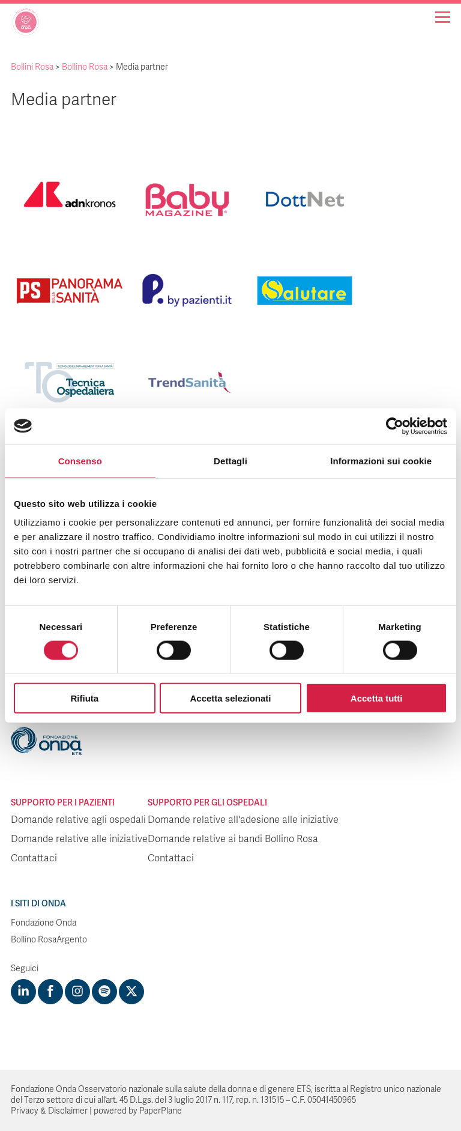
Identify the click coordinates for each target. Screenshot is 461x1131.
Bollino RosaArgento (49, 940)
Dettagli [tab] (230, 460)
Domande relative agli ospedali (78, 820)
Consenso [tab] (80, 460)
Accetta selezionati (230, 698)
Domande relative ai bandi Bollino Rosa (233, 839)
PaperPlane (160, 1111)
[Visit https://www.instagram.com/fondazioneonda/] (77, 992)
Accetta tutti (377, 698)
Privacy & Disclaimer (49, 1111)
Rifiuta (84, 698)
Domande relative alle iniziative (79, 839)
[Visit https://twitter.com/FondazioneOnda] (131, 992)
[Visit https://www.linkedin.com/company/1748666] (23, 992)
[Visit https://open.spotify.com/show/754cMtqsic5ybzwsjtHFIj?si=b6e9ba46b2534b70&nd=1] (104, 992)
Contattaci (34, 858)
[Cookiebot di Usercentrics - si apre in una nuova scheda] (394, 426)
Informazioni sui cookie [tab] (381, 460)
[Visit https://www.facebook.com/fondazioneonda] (50, 992)
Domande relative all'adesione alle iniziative (243, 820)
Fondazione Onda (43, 923)
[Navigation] (442, 17)
